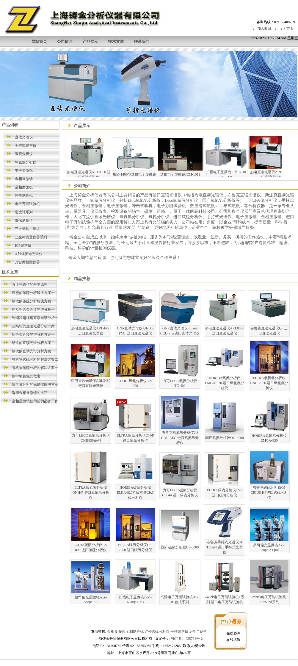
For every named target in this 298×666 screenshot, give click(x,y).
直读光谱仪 (24, 137)
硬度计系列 (24, 212)
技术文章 (116, 41)
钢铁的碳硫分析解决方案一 (33, 301)
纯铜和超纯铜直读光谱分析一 (35, 318)
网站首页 (39, 41)
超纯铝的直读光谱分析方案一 (35, 326)
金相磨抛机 (24, 187)
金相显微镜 (24, 179)
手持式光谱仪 (25, 145)
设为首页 (286, 28)
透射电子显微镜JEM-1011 (185, 174)
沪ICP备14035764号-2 (186, 639)
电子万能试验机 (27, 204)
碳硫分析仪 (24, 154)
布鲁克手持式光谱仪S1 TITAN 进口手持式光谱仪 (224, 547)
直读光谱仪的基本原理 (30, 284)
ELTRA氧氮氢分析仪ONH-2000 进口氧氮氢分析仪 (269, 383)
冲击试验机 (24, 195)
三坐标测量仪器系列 (31, 237)
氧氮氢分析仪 (25, 162)
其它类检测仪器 (27, 262)
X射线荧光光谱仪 (29, 254)
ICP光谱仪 (23, 245)
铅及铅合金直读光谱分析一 (33, 309)
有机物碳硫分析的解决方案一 (35, 368)
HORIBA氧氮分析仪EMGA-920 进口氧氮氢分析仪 (224, 383)
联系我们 (141, 41)
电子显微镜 (24, 170)
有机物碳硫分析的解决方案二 (35, 359)
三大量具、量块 (27, 229)
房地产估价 (198, 631)
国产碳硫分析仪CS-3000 (180, 547)
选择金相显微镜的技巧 (30, 393)
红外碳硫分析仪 (157, 631)
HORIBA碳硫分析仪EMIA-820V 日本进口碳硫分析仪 (135, 492)
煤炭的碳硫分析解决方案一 (33, 293)
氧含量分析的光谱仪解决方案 (35, 384)
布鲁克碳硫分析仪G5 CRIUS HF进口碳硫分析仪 (269, 492)
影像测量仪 (24, 220)
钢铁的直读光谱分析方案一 (33, 351)
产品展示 (90, 41)
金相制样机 (135, 631)
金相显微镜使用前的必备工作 (35, 401)
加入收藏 (264, 28)
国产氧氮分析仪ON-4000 (224, 438)
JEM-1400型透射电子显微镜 (139, 174)
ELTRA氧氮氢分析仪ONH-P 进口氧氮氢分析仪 (90, 492)
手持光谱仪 (179, 631)
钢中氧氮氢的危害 (26, 376)
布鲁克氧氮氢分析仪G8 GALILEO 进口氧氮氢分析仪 (180, 438)
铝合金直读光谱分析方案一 (33, 334)
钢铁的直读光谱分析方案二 (33, 343)
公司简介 (65, 41)
